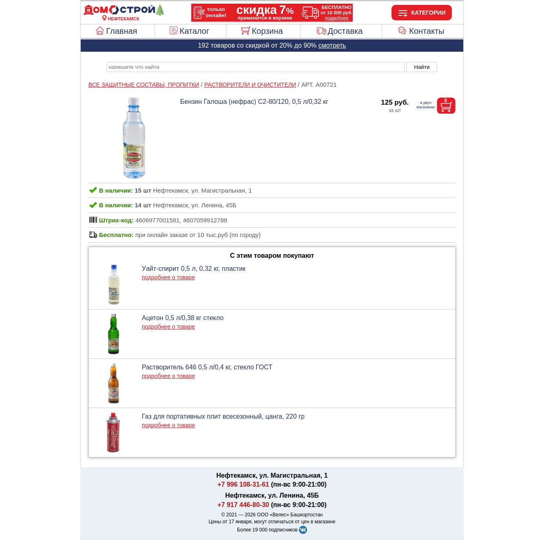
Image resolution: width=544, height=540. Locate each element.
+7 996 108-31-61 (243, 484)
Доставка (345, 30)
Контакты (426, 30)
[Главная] (123, 14)
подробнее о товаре (168, 277)
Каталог (195, 30)
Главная (121, 30)
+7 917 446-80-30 (243, 504)
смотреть (332, 45)
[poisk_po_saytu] (256, 67)
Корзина (267, 30)
